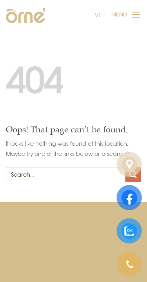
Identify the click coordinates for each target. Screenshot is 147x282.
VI (100, 14)
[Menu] (126, 15)
